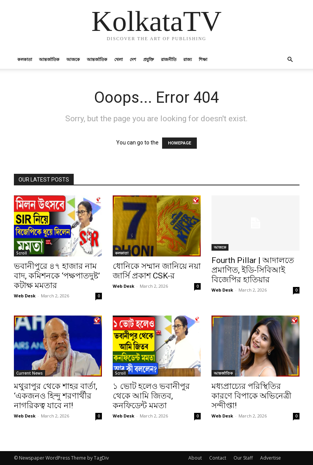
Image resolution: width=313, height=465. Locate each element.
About (195, 458)
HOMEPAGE (179, 143)
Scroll (21, 253)
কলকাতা (24, 59)
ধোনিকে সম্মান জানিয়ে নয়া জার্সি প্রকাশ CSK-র (157, 270)
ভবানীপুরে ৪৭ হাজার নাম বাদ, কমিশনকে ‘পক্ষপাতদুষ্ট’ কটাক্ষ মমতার (57, 275)
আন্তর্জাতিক (49, 59)
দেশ (133, 59)
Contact (217, 458)
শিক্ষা (203, 59)
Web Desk (25, 296)
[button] (290, 59)
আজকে (73, 59)
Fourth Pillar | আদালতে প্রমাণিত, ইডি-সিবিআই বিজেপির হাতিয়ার (252, 270)
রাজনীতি (168, 59)
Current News (29, 373)
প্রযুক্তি (148, 59)
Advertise (270, 458)
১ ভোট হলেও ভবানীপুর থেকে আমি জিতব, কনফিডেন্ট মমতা (151, 396)
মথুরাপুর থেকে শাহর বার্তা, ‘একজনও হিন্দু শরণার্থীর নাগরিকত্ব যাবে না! (55, 396)
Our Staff (243, 458)
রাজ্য (187, 59)
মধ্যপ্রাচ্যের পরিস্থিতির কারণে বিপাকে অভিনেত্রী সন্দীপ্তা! (251, 396)
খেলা (118, 59)
